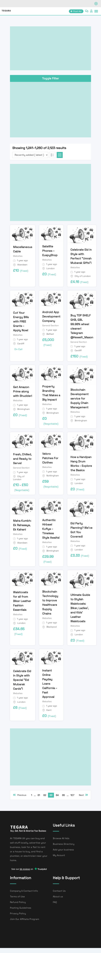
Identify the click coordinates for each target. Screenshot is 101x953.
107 (72, 795)
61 (39, 795)
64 (57, 795)
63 (51, 795)
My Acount (59, 855)
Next (83, 794)
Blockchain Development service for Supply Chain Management (79, 398)
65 (63, 795)
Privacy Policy (18, 913)
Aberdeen (22, 264)
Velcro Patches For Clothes (50, 458)
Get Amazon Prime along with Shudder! (22, 391)
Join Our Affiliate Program (24, 919)
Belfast (50, 334)
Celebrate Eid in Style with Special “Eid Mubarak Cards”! (22, 679)
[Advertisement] (50, 48)
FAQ (55, 902)
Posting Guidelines (20, 907)
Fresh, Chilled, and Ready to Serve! (22, 459)
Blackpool (51, 626)
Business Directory (63, 843)
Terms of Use (17, 896)
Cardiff (20, 343)
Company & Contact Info (24, 890)
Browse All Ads (61, 838)
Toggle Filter (50, 78)
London (50, 268)
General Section (50, 325)
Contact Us (59, 890)
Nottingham (52, 475)
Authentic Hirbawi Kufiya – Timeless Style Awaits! (51, 528)
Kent (48, 710)
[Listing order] (30, 155)
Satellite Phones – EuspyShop (50, 251)
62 (44, 795)
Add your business (63, 849)
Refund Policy (18, 902)
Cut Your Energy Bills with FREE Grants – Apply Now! (21, 321)
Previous (19, 794)
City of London (83, 276)
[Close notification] (96, 3)
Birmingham (23, 409)
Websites (17, 256)
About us (58, 896)
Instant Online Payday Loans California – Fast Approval (49, 684)
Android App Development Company (51, 316)
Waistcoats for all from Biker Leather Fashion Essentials (22, 601)
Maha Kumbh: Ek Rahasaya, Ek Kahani (22, 525)
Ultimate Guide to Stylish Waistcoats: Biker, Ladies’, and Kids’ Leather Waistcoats (80, 608)
